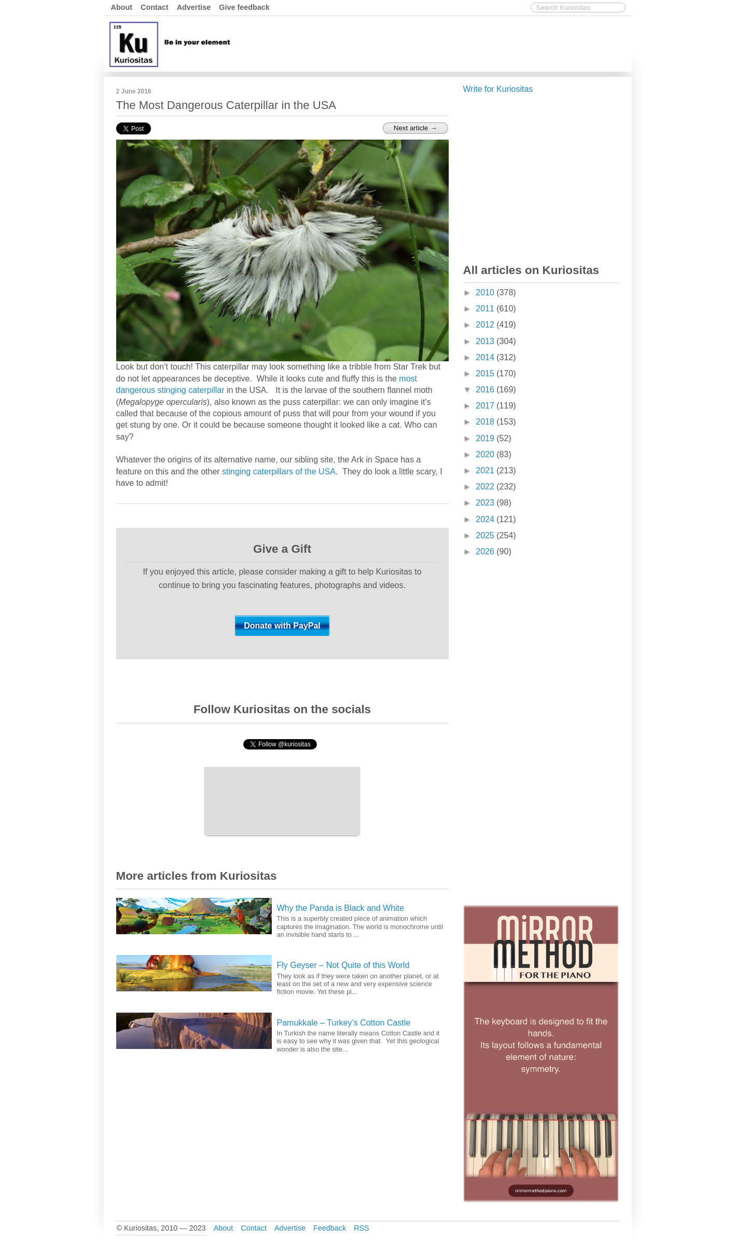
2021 (486, 470)
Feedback (329, 1228)
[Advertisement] (440, 43)
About (122, 7)
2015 (486, 373)
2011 (486, 308)
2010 (486, 292)
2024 (486, 519)
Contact (155, 7)
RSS (361, 1228)
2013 (486, 341)
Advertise (194, 7)
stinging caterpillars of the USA (279, 471)
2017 (486, 405)
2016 (486, 389)
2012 (486, 324)
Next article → (415, 128)
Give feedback (244, 7)
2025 (486, 535)
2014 (486, 357)
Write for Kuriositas (498, 89)
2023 (486, 502)
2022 (486, 486)
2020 (486, 454)
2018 (486, 421)
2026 (486, 551)
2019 (486, 438)
